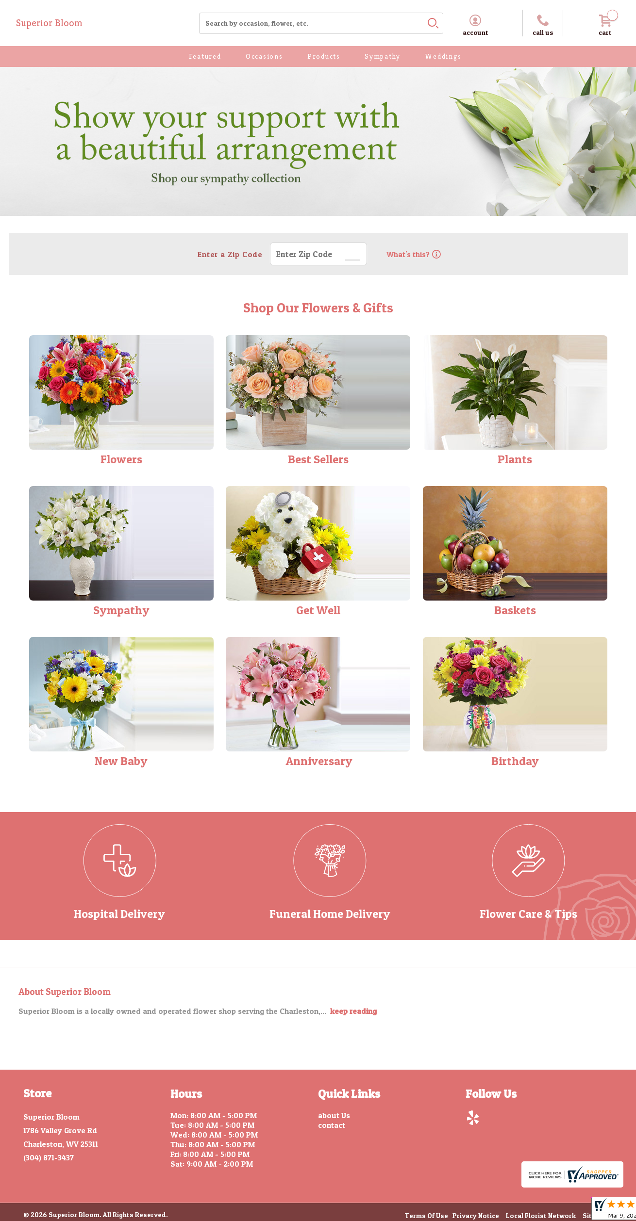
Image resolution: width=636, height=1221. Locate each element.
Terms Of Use (426, 1216)
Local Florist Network (541, 1216)
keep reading (353, 1011)
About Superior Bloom (64, 991)
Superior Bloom (49, 23)
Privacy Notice (475, 1216)
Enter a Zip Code (229, 254)
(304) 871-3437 (48, 1157)
